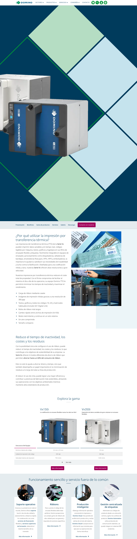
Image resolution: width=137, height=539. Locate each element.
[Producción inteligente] (82, 505)
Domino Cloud (77, 516)
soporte (33, 511)
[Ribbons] (54, 504)
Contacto (86, 2)
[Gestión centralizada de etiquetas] (111, 505)
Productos (51, 2)
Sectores (39, 2)
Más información (57, 468)
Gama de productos (43, 225)
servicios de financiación (26, 521)
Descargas (71, 225)
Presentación (20, 225)
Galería (63, 225)
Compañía (75, 2)
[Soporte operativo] (25, 504)
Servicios (63, 2)
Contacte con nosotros (86, 225)
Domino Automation (114, 518)
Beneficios (30, 225)
